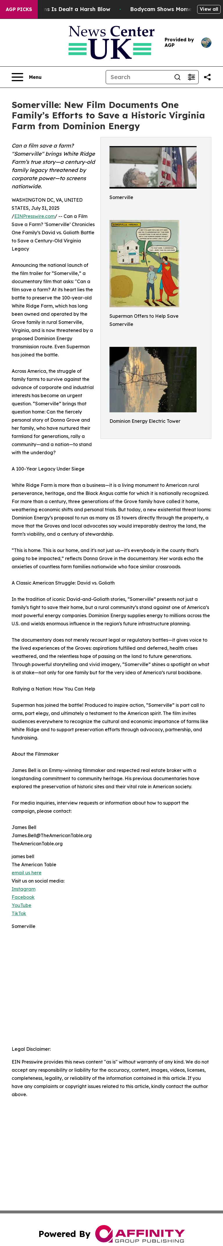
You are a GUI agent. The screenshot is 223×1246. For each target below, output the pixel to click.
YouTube (21, 905)
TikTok (19, 913)
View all (209, 9)
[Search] (138, 77)
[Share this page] (207, 77)
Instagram (23, 889)
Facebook (23, 897)
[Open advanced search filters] (191, 77)
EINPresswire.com (34, 216)
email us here (27, 873)
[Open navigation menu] (27, 77)
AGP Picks (19, 9)
